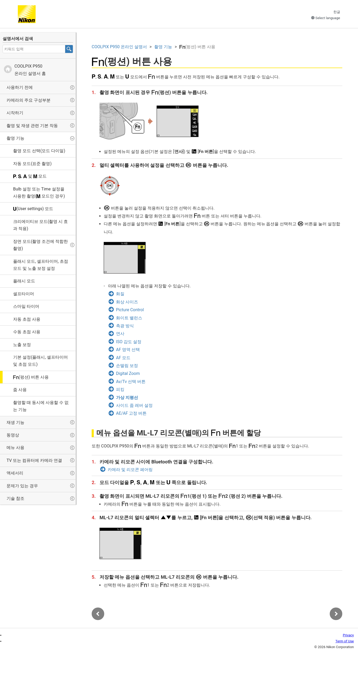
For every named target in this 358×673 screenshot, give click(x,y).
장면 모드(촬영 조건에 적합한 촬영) (40, 245)
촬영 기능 (15, 138)
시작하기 (15, 112)
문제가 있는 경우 (22, 485)
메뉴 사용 (15, 447)
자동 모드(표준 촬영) (32, 163)
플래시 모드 (24, 280)
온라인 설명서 (119, 46)
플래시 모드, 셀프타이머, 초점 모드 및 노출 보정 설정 (40, 265)
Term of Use (344, 641)
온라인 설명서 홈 (30, 70)
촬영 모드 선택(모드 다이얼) (39, 150)
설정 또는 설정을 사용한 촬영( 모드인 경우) (39, 193)
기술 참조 (15, 498)
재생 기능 (15, 422)
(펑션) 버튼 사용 (31, 377)
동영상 (13, 435)
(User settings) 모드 (33, 208)
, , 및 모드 (30, 176)
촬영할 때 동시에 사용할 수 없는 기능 (41, 406)
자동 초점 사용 (26, 319)
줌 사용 (20, 389)
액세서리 (15, 472)
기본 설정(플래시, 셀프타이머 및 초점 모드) (40, 361)
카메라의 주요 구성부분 (29, 100)
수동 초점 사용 (26, 331)
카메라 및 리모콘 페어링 (130, 469)
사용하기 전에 (20, 87)
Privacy (348, 635)
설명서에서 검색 (18, 38)
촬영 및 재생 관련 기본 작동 (32, 125)
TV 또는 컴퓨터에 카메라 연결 (34, 460)
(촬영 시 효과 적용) (40, 225)
